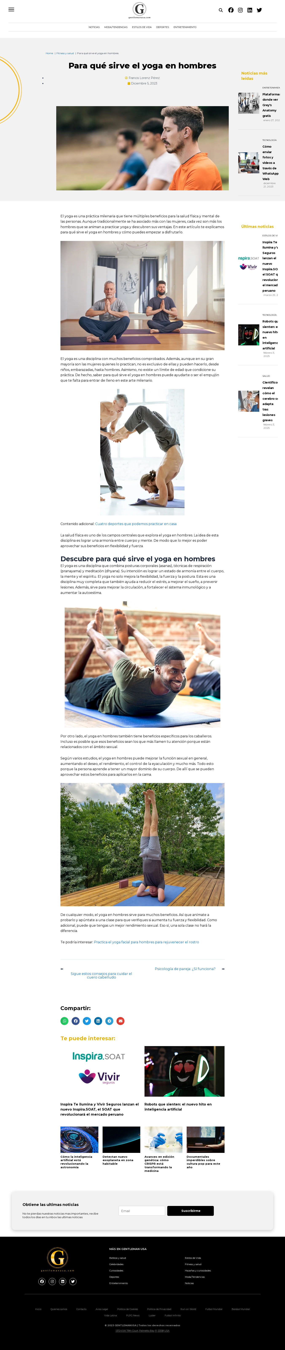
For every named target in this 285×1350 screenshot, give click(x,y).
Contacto (81, 1309)
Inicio (38, 1309)
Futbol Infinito (173, 1315)
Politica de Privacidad (159, 1309)
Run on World (188, 1309)
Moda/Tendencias (115, 27)
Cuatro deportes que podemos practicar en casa (136, 524)
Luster (152, 1315)
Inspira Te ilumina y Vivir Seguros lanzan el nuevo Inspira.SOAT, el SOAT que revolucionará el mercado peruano (99, 1110)
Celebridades (116, 1264)
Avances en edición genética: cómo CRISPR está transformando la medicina (159, 1164)
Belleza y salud (117, 1257)
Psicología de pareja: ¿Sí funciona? (184, 968)
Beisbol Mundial (241, 1309)
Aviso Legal (102, 1309)
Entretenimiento (185, 27)
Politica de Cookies (127, 1309)
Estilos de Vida (142, 27)
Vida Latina (110, 1315)
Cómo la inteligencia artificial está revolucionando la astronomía (76, 1162)
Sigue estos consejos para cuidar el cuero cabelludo (101, 975)
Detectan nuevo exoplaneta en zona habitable (118, 1160)
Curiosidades (116, 1270)
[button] (64, 1021)
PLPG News (132, 1315)
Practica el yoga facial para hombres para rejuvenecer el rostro (146, 942)
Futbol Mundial (213, 1309)
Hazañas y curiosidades (198, 1270)
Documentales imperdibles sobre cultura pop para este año (203, 1162)
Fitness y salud (193, 1264)
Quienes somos (59, 1309)
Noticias (94, 27)
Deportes (162, 27)
